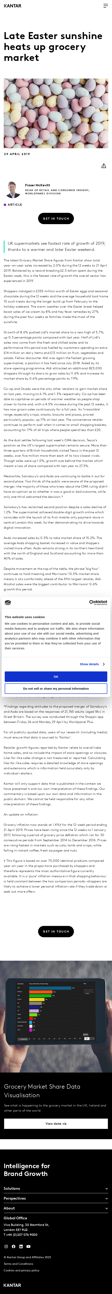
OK (56, 676)
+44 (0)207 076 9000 (21, 1235)
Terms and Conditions (18, 1264)
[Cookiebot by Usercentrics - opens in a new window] (89, 602)
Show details (89, 664)
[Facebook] (13, 1247)
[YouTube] (21, 1247)
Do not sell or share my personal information (56, 688)
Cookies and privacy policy (21, 1270)
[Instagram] (6, 1247)
